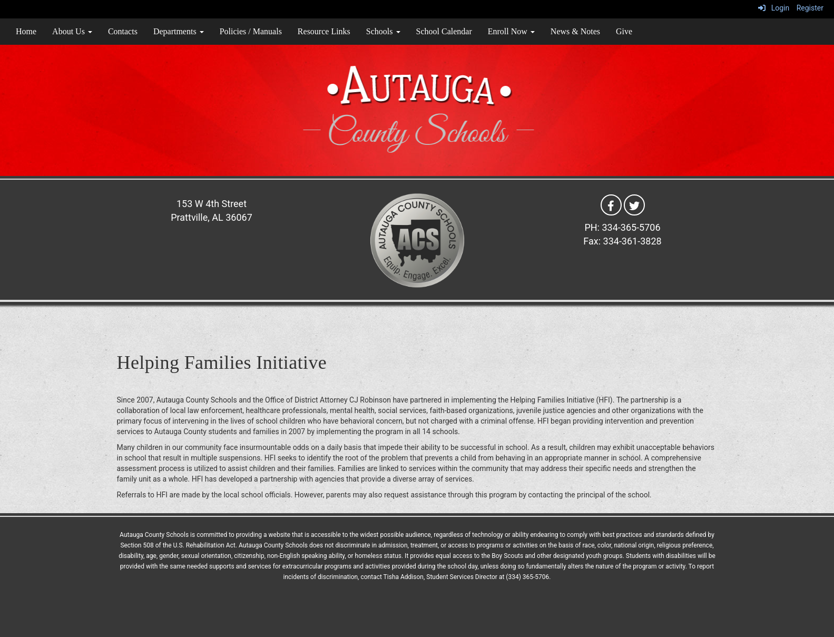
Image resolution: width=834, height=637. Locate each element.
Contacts (123, 31)
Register (810, 8)
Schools (383, 31)
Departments (178, 31)
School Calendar (444, 31)
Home (26, 31)
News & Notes (575, 31)
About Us (72, 31)
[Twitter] (634, 204)
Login (773, 8)
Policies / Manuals (251, 31)
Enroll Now (511, 31)
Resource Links (324, 31)
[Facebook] (611, 204)
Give (624, 31)
